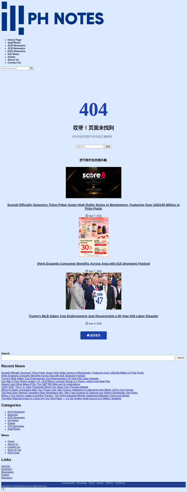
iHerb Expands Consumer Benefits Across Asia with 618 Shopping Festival (93, 263)
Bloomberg (7, 472)
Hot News (13, 54)
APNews (110, 483)
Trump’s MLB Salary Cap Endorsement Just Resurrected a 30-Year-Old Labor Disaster (93, 316)
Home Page (14, 39)
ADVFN (5, 466)
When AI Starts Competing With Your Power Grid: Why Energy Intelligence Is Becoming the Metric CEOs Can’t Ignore (67, 390)
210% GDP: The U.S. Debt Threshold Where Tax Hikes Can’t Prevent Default (44, 387)
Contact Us (14, 62)
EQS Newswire (16, 51)
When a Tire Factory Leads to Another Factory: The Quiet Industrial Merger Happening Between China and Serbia (65, 395)
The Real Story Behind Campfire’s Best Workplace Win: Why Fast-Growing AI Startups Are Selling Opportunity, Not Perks (69, 392)
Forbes (5, 475)
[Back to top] (3, 489)
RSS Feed (13, 452)
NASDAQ (6, 469)
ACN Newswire (17, 45)
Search (5, 353)
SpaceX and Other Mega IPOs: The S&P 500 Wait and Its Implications (40, 384)
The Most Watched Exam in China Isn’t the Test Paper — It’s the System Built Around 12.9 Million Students (61, 398)
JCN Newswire (16, 48)
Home (11, 441)
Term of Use (14, 450)
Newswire (6, 477)
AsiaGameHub (68, 483)
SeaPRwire (14, 42)
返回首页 (93, 335)
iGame (11, 57)
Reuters (100, 483)
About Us (13, 59)
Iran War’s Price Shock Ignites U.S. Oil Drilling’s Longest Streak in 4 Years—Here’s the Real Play (55, 381)
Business (13, 414)
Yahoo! (92, 483)
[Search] (31, 68)
